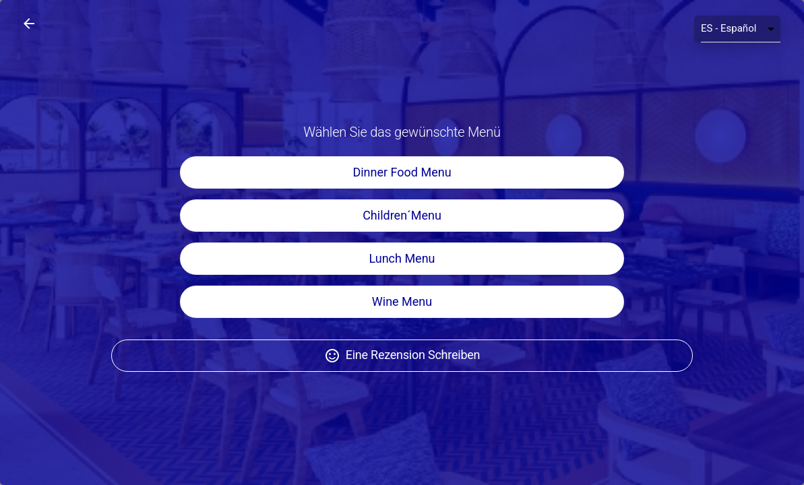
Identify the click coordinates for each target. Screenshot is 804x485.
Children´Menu (402, 215)
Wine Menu (402, 301)
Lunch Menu (402, 258)
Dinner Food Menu (401, 172)
